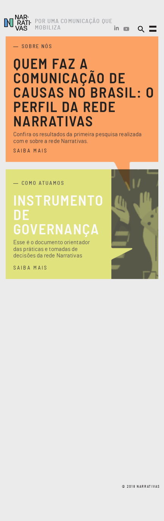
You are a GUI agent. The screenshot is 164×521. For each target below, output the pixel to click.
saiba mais (30, 151)
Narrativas (17, 22)
